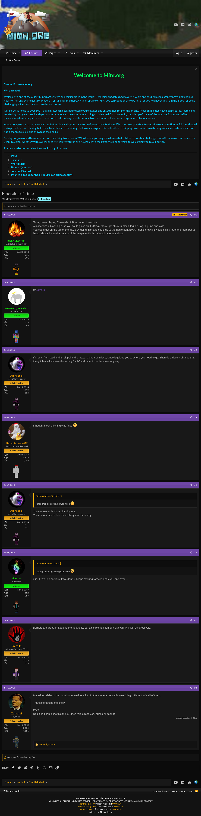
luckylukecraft (12, 203)
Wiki (15, 160)
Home (13, 54)
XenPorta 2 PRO (87, 809)
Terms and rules (160, 791)
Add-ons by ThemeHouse (100, 812)
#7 (194, 624)
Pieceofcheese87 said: (48, 500)
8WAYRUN (116, 804)
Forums (33, 54)
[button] (19, 54)
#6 (194, 557)
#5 (194, 489)
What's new (15, 63)
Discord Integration (87, 806)
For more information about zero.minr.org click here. (37, 152)
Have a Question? (22, 171)
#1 (194, 219)
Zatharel (41, 294)
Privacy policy (178, 791)
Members (93, 54)
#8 (194, 692)
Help (190, 791)
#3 (194, 354)
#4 (194, 422)
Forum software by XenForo (100, 798)
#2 (194, 286)
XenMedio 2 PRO (87, 804)
